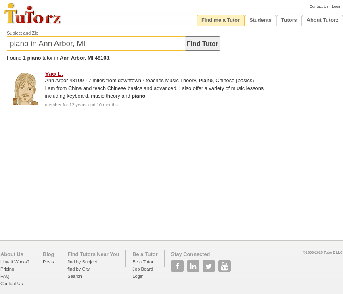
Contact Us (319, 6)
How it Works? (14, 261)
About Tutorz (323, 20)
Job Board (142, 269)
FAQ (4, 276)
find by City (78, 269)
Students (260, 20)
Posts (48, 261)
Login (336, 6)
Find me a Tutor (220, 20)
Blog (48, 254)
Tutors (289, 20)
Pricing (7, 269)
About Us (11, 254)
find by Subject (82, 261)
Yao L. (54, 73)
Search (74, 276)
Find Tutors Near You (93, 254)
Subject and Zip (22, 33)
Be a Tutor (144, 254)
